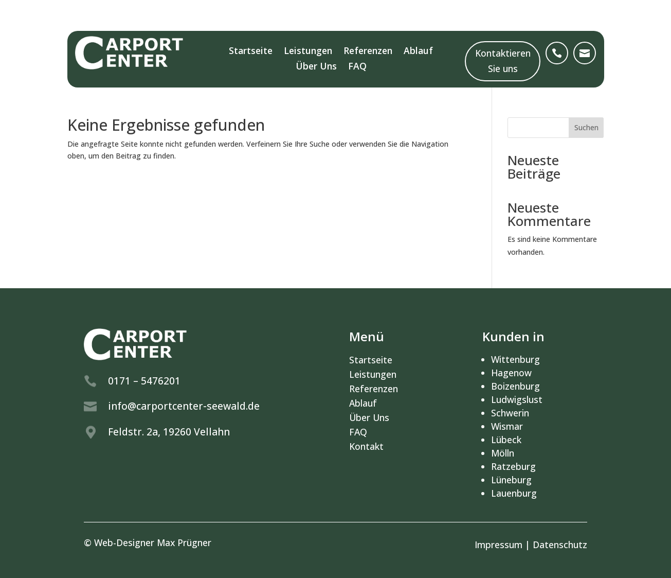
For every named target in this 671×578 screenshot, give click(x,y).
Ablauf (418, 52)
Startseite (251, 52)
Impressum (498, 544)
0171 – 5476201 (144, 381)
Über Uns (316, 67)
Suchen (586, 127)
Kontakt (366, 446)
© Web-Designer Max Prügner (147, 542)
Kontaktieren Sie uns (503, 61)
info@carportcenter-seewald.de (184, 406)
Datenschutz (560, 544)
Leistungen (308, 52)
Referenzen (367, 52)
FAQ (357, 67)
